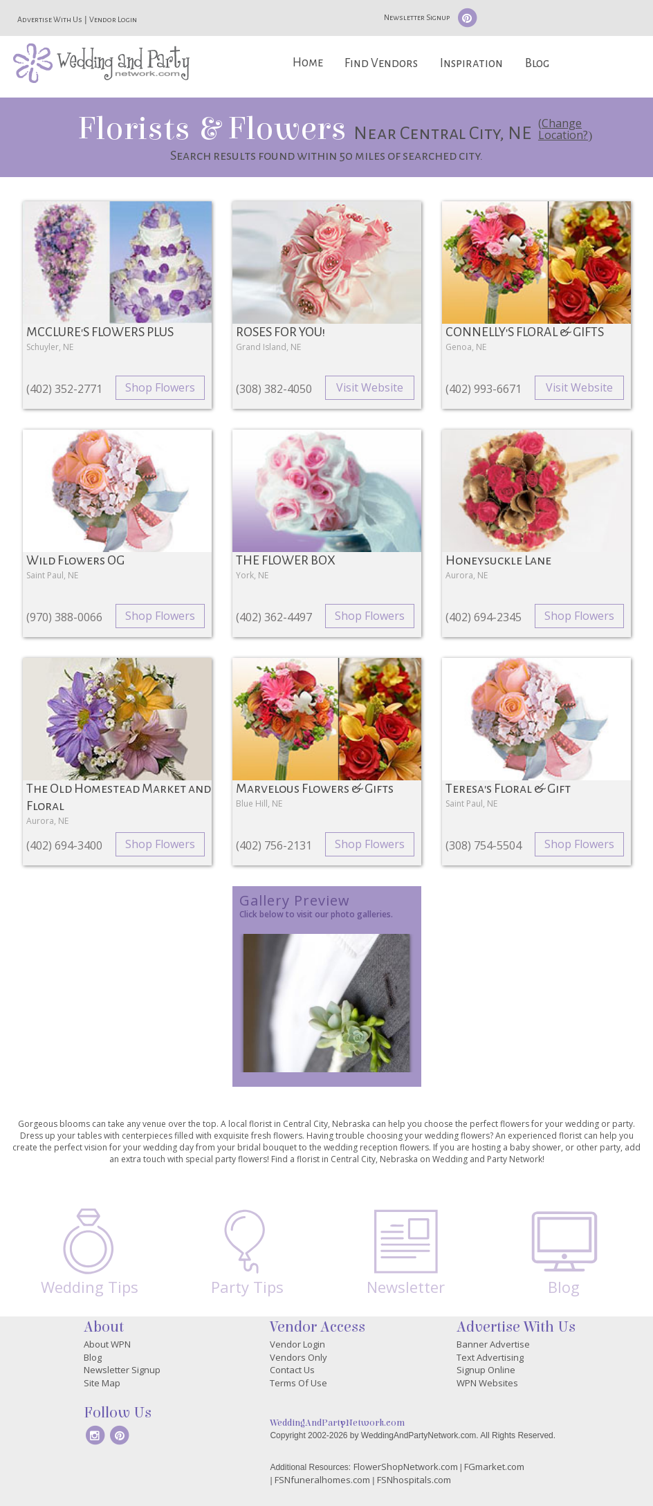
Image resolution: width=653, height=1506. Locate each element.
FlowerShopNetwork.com (405, 1466)
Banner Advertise (493, 1344)
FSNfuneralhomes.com (322, 1479)
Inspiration (471, 63)
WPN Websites (487, 1383)
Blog (537, 63)
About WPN (107, 1344)
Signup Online (486, 1369)
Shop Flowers (160, 387)
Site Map (102, 1383)
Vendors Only (298, 1357)
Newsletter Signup (417, 17)
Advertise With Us (49, 19)
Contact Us (292, 1369)
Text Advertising (490, 1357)
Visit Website (369, 387)
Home (308, 62)
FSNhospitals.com (414, 1479)
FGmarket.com (494, 1466)
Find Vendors (381, 63)
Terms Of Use (298, 1383)
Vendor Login (113, 19)
